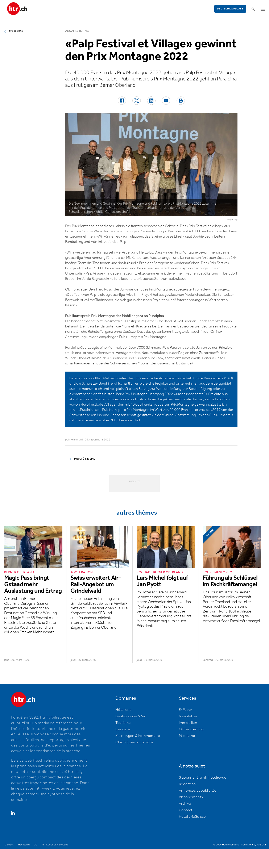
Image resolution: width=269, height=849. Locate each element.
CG (35, 845)
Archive (185, 804)
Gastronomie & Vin (130, 716)
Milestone (187, 736)
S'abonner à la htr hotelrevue (203, 778)
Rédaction (187, 784)
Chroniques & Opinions (134, 742)
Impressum (24, 845)
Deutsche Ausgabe (230, 9)
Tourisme (123, 723)
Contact (186, 810)
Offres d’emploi (191, 729)
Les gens (123, 729)
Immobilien (188, 723)
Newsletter (188, 716)
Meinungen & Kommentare (137, 736)
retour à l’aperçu (84, 458)
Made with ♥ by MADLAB (253, 845)
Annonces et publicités (198, 791)
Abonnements (191, 797)
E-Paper (185, 710)
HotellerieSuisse (192, 817)
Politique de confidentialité (55, 845)
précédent (16, 30)
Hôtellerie (123, 710)
